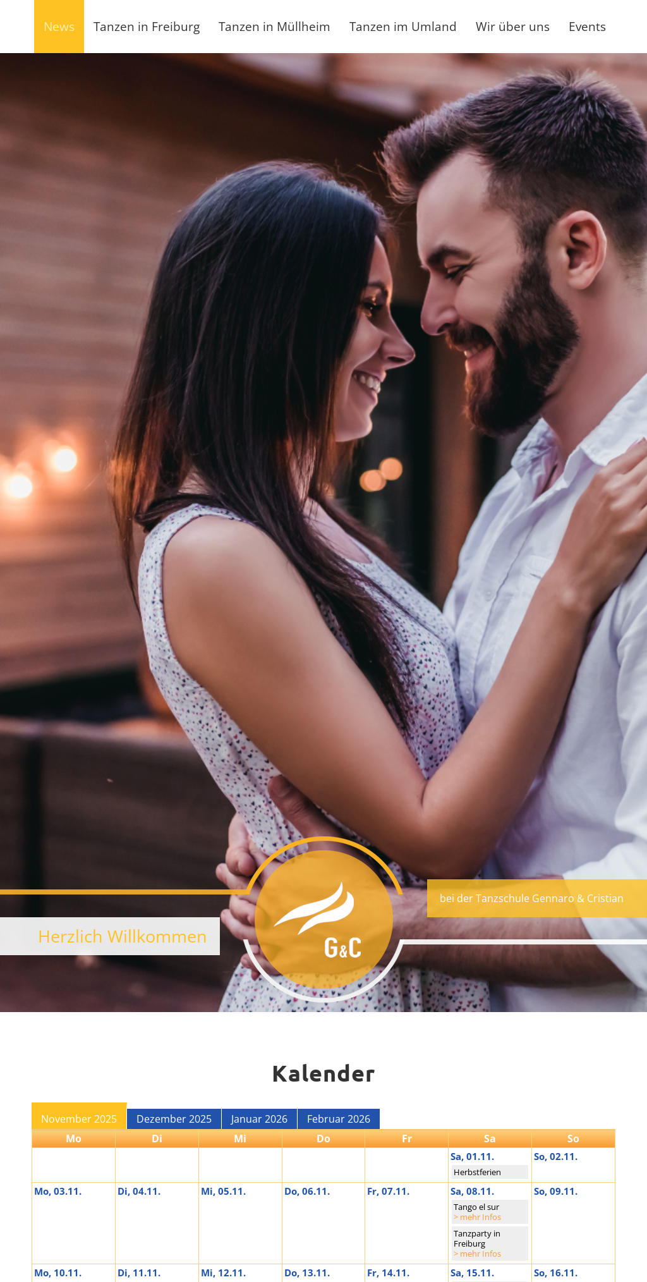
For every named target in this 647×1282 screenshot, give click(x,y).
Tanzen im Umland (403, 26)
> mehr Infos (477, 1217)
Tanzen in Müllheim (274, 26)
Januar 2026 (259, 1119)
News (59, 26)
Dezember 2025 (174, 1119)
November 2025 (79, 1119)
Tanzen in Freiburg (147, 26)
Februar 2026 (338, 1119)
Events (587, 26)
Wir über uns (513, 26)
